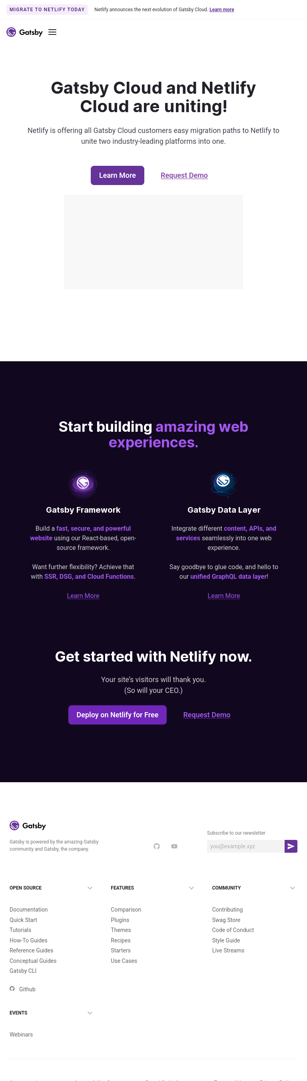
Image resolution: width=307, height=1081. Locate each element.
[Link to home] (24, 32)
